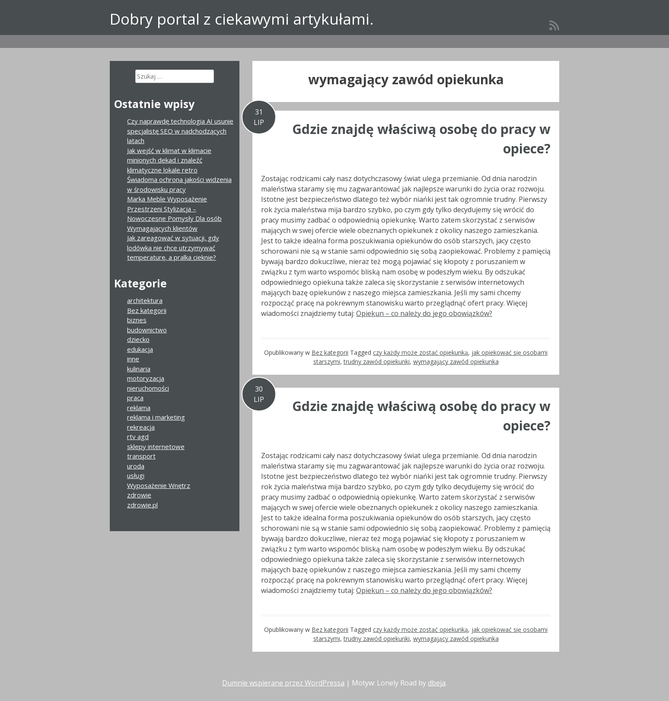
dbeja (437, 683)
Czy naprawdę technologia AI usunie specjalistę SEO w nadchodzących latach (180, 131)
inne (133, 358)
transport (141, 456)
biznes (137, 319)
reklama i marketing (156, 417)
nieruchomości (148, 388)
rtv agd (138, 436)
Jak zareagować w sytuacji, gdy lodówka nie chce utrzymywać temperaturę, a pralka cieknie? (173, 247)
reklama (138, 407)
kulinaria (138, 368)
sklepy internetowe (156, 446)
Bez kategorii (330, 352)
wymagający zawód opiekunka (456, 361)
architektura (144, 300)
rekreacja (141, 427)
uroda (135, 466)
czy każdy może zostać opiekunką (420, 352)
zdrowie (139, 495)
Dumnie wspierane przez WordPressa (283, 683)
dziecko (138, 339)
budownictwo (147, 329)
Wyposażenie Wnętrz (158, 485)
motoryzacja (145, 378)
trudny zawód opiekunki (377, 361)
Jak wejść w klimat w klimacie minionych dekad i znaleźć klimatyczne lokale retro (169, 160)
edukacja (140, 349)
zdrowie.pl (142, 504)
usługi (135, 475)
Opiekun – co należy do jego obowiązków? (424, 313)
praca (135, 397)
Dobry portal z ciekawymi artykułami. (242, 19)
